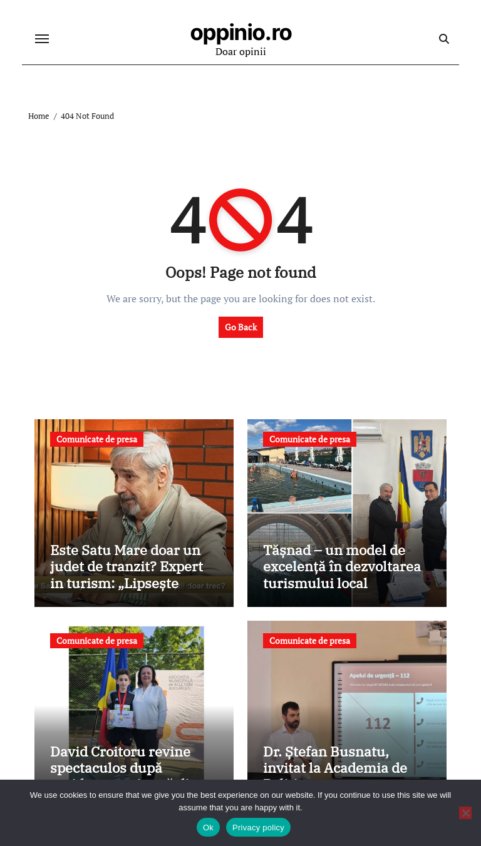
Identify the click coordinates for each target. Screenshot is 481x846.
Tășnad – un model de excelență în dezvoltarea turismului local (342, 566)
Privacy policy (258, 827)
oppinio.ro (241, 32)
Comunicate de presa (96, 439)
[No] (465, 813)
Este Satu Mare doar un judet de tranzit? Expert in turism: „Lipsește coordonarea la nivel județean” (126, 583)
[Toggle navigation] (42, 39)
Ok (208, 827)
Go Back (241, 327)
